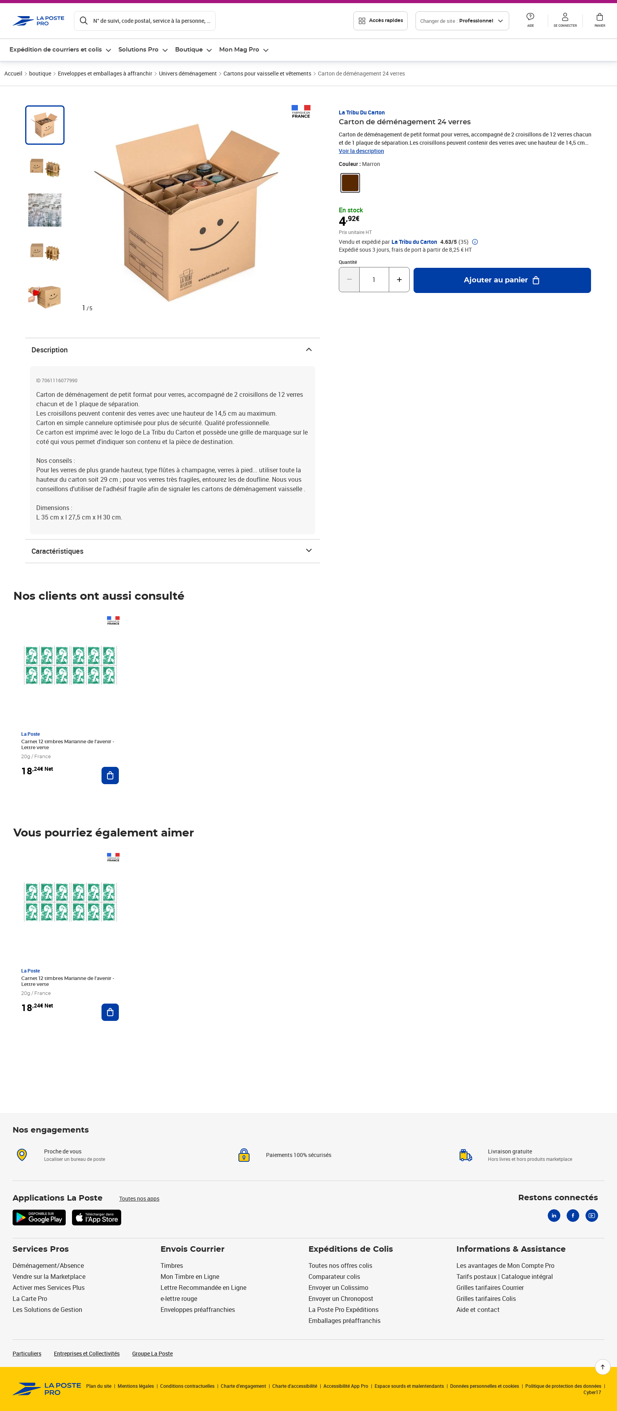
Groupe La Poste (152, 1353)
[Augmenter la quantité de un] (399, 279)
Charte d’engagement (243, 1386)
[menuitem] (60, 50)
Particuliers (27, 1353)
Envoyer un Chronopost (340, 1298)
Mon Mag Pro (239, 50)
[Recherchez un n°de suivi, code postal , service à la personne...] (145, 21)
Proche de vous (62, 1151)
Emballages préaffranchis (344, 1320)
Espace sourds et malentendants (409, 1386)
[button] (530, 20)
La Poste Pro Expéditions (343, 1309)
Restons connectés (558, 1198)
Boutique (189, 50)
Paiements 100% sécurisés (298, 1155)
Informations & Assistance (511, 1249)
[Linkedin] (554, 1215)
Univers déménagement (188, 73)
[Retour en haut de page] (603, 1367)
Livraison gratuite (510, 1151)
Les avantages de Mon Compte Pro (505, 1265)
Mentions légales (136, 1386)
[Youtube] (592, 1215)
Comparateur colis (334, 1276)
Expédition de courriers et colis (55, 50)
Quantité (348, 262)
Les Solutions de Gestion (47, 1309)
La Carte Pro (30, 1298)
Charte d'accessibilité (294, 1386)
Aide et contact (478, 1309)
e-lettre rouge (179, 1298)
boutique (40, 73)
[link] (350, 183)
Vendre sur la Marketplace (49, 1276)
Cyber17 (592, 1392)
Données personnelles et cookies (484, 1386)
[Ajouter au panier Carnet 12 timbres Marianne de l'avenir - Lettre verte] (110, 775)
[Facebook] (573, 1215)
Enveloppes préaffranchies (198, 1309)
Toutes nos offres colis (340, 1265)
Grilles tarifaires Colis (486, 1298)
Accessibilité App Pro (345, 1386)
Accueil (13, 73)
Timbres (172, 1265)
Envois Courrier (193, 1249)
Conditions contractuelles (187, 1386)
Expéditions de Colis (350, 1249)
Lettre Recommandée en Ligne (203, 1287)
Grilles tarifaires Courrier (490, 1287)
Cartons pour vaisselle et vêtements (267, 73)
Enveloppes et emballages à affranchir (105, 73)
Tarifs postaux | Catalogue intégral (504, 1276)
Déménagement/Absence (48, 1265)
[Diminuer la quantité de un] (349, 279)
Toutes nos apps (139, 1198)
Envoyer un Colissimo (338, 1287)
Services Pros (41, 1249)
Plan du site (98, 1386)
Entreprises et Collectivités (87, 1353)
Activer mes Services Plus (49, 1287)
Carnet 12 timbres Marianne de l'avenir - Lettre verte (68, 744)
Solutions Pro (138, 50)
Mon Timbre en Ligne (190, 1276)
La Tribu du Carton (362, 112)
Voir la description (361, 151)
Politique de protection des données (563, 1386)
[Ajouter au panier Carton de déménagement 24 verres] (502, 280)
